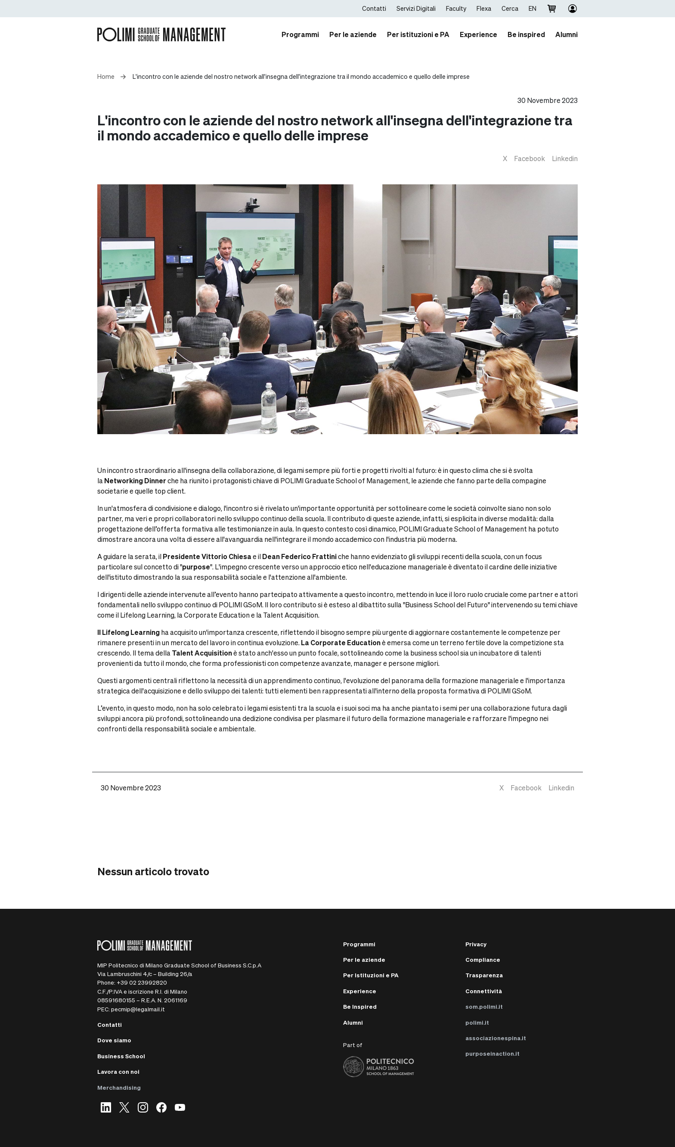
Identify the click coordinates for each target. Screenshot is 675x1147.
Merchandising (119, 1087)
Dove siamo (114, 1040)
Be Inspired (360, 1006)
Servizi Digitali (416, 8)
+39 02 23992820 (142, 982)
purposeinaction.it (492, 1053)
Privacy (475, 944)
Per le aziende (364, 959)
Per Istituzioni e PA (371, 975)
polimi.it (477, 1022)
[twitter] (505, 158)
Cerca (510, 8)
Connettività (483, 991)
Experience (359, 991)
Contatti (374, 8)
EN (532, 8)
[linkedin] (565, 158)
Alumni (353, 1022)
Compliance (482, 959)
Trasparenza (484, 975)
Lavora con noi (118, 1071)
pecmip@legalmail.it (138, 1009)
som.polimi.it (484, 1006)
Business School (121, 1056)
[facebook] (529, 158)
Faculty (456, 8)
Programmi (359, 944)
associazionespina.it (495, 1037)
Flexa (484, 8)
